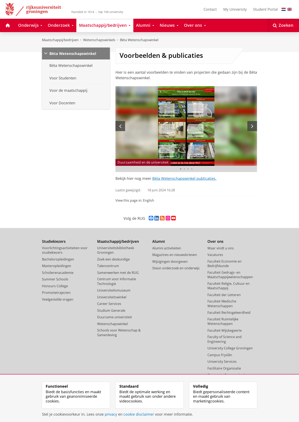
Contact (210, 9)
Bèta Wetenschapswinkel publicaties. (184, 178)
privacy (111, 414)
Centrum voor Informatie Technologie (116, 281)
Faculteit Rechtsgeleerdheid (228, 312)
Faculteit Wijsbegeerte (224, 330)
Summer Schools (55, 279)
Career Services (109, 303)
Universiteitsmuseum (113, 290)
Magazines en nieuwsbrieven (174, 254)
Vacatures (215, 254)
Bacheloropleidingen (58, 259)
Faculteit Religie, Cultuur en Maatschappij (228, 286)
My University (235, 9)
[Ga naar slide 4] (192, 169)
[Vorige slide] (120, 126)
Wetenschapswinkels (99, 40)
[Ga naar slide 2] (184, 169)
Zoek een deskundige (113, 259)
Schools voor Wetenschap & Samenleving (119, 332)
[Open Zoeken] (283, 25)
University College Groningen (230, 348)
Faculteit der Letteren (224, 295)
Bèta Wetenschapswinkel (139, 40)
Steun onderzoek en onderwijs (176, 268)
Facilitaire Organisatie (224, 368)
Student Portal (265, 9)
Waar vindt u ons (220, 248)
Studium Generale (111, 310)
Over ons (215, 241)
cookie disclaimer (138, 414)
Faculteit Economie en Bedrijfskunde (224, 263)
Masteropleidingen (56, 266)
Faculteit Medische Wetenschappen (221, 303)
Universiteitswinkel (111, 297)
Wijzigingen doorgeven (170, 261)
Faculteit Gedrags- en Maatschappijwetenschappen (230, 274)
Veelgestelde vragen (57, 299)
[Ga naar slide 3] (188, 169)
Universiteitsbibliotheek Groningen (115, 250)
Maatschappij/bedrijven (60, 40)
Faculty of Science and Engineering (224, 339)
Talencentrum (108, 266)
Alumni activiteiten (166, 248)
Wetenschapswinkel (112, 324)
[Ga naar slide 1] (181, 169)
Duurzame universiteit (114, 317)
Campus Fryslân (219, 355)
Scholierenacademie (57, 272)
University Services (222, 361)
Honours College (55, 286)
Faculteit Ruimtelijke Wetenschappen (223, 321)
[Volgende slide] (252, 126)
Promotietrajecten (56, 292)
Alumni (158, 241)
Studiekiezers (54, 241)
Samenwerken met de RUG (118, 272)
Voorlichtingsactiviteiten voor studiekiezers (65, 250)
